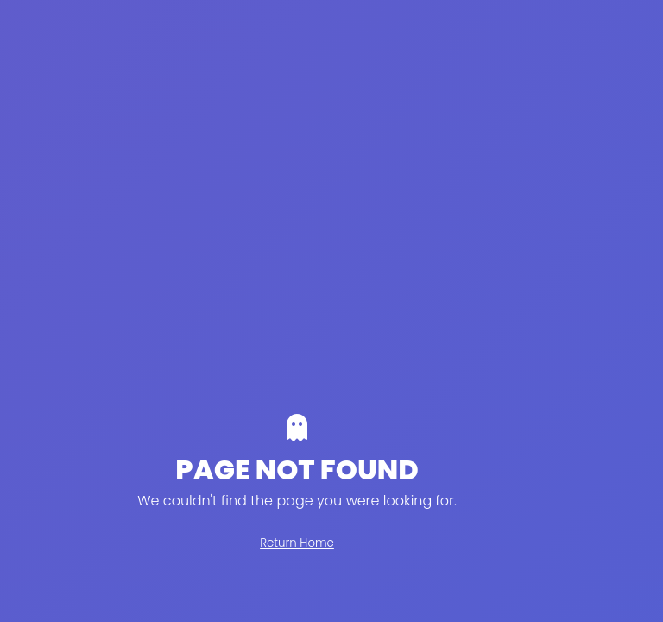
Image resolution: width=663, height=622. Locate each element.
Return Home (297, 543)
